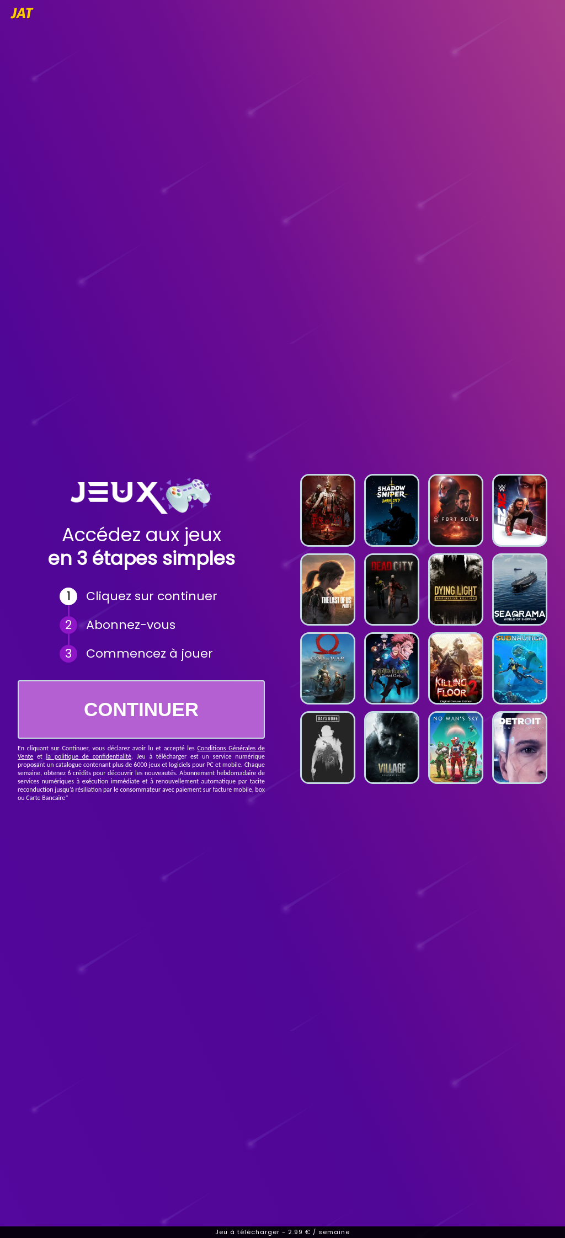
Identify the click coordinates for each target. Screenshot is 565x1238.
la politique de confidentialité (88, 756)
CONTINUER (141, 709)
